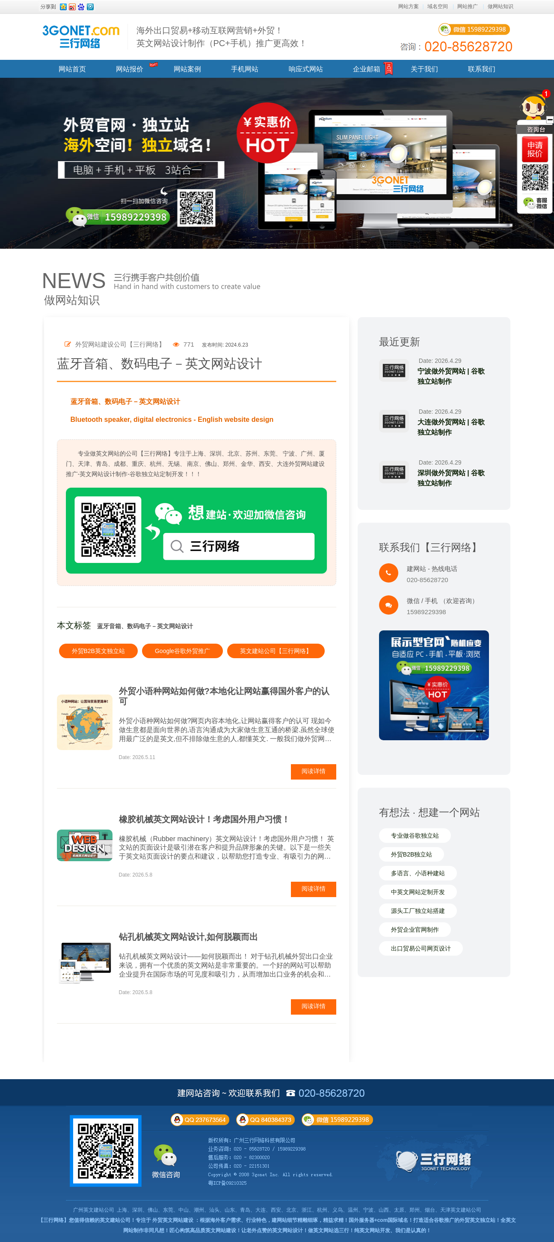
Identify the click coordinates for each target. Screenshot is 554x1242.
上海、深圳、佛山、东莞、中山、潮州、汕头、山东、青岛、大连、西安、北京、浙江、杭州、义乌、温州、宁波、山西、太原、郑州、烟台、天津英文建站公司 (299, 1210)
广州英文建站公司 (93, 1210)
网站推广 (467, 6)
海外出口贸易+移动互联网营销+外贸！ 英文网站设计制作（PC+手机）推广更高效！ (221, 37)
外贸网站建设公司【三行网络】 (115, 344)
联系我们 (481, 69)
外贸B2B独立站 (411, 854)
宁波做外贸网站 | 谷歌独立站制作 (451, 376)
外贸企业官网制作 (415, 929)
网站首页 (72, 69)
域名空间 (437, 6)
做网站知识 (500, 6)
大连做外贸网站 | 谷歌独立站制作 (451, 427)
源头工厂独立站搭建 (418, 910)
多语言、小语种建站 (418, 873)
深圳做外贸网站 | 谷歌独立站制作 (451, 478)
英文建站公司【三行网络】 (276, 650)
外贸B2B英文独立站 (98, 650)
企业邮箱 (366, 69)
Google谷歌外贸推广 (182, 650)
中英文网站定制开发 (418, 892)
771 (183, 344)
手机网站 (244, 69)
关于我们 (424, 69)
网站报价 (129, 69)
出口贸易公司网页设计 (421, 948)
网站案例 (187, 69)
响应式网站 (306, 69)
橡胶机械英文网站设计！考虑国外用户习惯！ (204, 819)
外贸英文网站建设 (172, 1220)
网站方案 (408, 6)
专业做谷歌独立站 (415, 835)
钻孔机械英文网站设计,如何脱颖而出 (188, 937)
